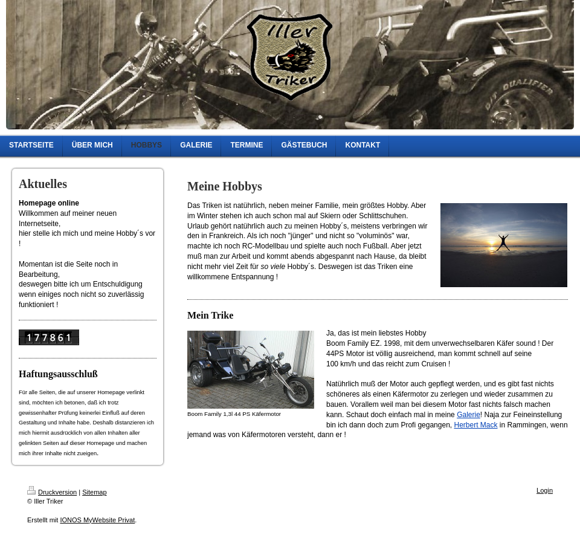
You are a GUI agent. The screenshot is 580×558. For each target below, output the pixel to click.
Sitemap (94, 492)
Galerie (468, 414)
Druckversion (52, 492)
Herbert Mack (475, 425)
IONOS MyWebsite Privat (97, 520)
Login (544, 490)
